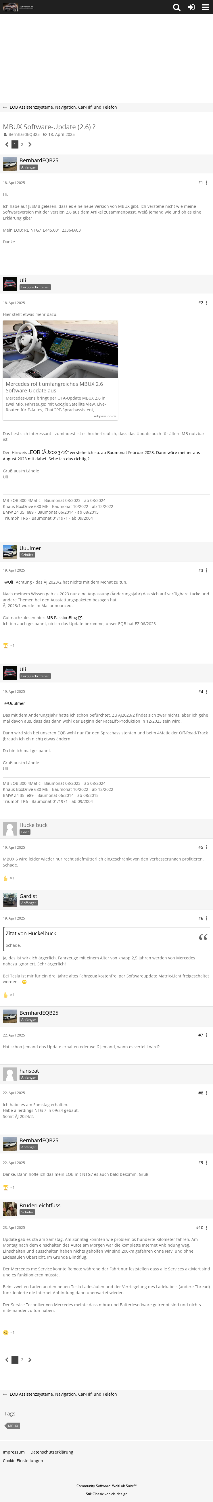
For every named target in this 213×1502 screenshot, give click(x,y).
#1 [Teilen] (200, 182)
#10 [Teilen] (199, 1227)
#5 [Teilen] (200, 847)
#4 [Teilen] (200, 691)
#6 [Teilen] (200, 918)
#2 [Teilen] (200, 302)
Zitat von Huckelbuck (31, 933)
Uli (10, 582)
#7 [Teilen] (200, 1035)
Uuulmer (16, 703)
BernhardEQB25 (24, 134)
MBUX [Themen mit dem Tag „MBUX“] (13, 1425)
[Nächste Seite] (30, 144)
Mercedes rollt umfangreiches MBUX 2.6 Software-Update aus (54, 387)
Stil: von (106, 1493)
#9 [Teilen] (200, 1162)
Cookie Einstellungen (23, 1460)
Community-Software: (106, 1485)
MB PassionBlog (62, 617)
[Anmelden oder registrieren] (191, 7)
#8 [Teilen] (200, 1093)
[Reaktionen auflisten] (9, 644)
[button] (177, 7)
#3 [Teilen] (200, 570)
